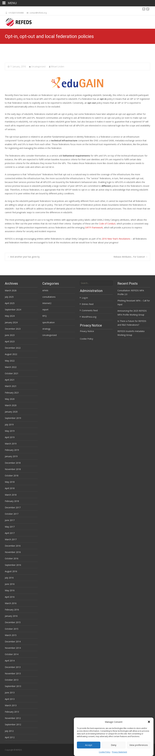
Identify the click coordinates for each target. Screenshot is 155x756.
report (45, 309)
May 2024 (10, 315)
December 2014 (13, 641)
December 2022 (13, 347)
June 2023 (10, 335)
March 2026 (10, 290)
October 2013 (11, 679)
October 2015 (11, 628)
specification (48, 322)
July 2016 (9, 577)
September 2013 (13, 686)
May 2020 (10, 399)
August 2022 (11, 354)
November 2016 (13, 552)
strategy (46, 328)
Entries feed (87, 304)
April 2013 (10, 699)
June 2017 (10, 520)
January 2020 (11, 411)
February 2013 (12, 711)
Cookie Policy (104, 752)
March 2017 (10, 539)
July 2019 (9, 424)
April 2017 (10, 533)
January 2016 (11, 616)
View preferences (138, 744)
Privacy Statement (119, 752)
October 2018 (11, 475)
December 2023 (13, 328)
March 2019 (10, 443)
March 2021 (10, 386)
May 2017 (10, 526)
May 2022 (10, 360)
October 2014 (11, 654)
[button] (148, 721)
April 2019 (10, 437)
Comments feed (90, 310)
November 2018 (13, 469)
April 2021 (10, 379)
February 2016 (12, 609)
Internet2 (46, 303)
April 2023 (10, 341)
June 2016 (10, 584)
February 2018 (12, 501)
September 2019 (13, 418)
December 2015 (13, 622)
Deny (113, 744)
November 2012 (13, 718)
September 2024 (13, 309)
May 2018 (10, 481)
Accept (88, 744)
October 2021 (11, 373)
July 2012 (9, 731)
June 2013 (10, 692)
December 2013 (13, 667)
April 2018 (10, 488)
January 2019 (11, 456)
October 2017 (11, 513)
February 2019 (12, 450)
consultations (49, 296)
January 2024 (11, 322)
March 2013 (10, 705)
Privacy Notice (87, 331)
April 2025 (10, 303)
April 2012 (10, 737)
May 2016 (10, 590)
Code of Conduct (107, 223)
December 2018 (13, 462)
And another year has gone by (23, 256)
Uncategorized (38, 66)
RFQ (44, 315)
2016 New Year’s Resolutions (116, 238)
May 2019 (10, 430)
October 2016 (11, 558)
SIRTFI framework (94, 227)
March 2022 (10, 367)
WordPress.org (89, 316)
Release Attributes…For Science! (131, 256)
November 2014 (13, 647)
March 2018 (10, 494)
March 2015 (10, 635)
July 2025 (9, 296)
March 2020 (10, 405)
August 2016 (11, 571)
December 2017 (13, 507)
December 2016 (13, 545)
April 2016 (10, 596)
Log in (85, 297)
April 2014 (10, 660)
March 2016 (10, 603)
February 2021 (12, 392)
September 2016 (13, 565)
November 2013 (13, 673)
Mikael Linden (57, 66)
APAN (45, 290)
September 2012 (13, 724)
